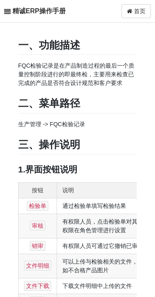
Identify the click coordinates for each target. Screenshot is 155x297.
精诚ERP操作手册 (39, 10)
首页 (136, 11)
